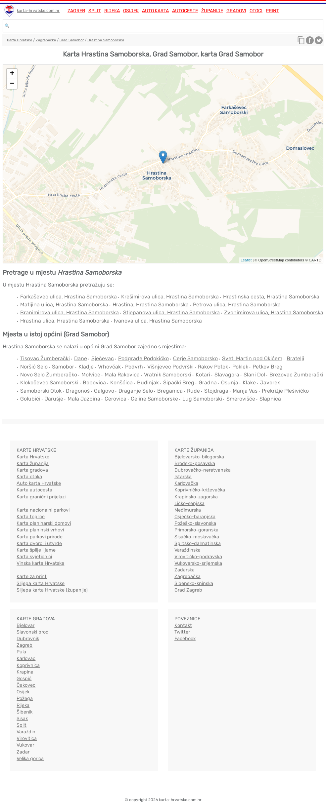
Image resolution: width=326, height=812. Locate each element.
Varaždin (26, 732)
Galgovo (104, 391)
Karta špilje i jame (36, 550)
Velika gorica (30, 758)
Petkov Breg (268, 367)
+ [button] (12, 74)
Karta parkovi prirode (40, 537)
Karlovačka (186, 483)
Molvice (90, 374)
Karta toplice (31, 517)
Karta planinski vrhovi (40, 530)
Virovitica (27, 738)
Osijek (131, 11)
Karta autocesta (34, 490)
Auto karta (155, 11)
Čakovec (26, 685)
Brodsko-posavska (194, 463)
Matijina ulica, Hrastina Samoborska (64, 304)
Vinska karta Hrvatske (40, 563)
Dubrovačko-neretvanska (202, 470)
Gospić (24, 678)
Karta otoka (29, 477)
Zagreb (76, 11)
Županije (212, 11)
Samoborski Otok (41, 391)
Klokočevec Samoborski (49, 382)
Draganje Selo (135, 391)
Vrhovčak (109, 367)
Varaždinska (187, 550)
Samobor (63, 367)
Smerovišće (240, 399)
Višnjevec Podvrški (170, 367)
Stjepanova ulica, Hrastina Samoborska (171, 312)
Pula (21, 652)
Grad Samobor (72, 40)
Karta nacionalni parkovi (43, 510)
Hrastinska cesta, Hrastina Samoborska (271, 296)
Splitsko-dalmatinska (197, 543)
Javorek (270, 382)
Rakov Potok (213, 367)
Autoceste (185, 11)
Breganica (170, 391)
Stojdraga (216, 391)
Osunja (229, 382)
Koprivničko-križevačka (199, 490)
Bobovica (94, 382)
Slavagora (226, 374)
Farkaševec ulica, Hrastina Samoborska (68, 296)
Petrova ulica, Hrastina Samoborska (237, 304)
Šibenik (24, 712)
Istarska (183, 477)
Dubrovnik (28, 638)
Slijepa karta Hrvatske (41, 583)
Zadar (23, 752)
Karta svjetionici (34, 557)
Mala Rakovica (122, 374)
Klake (249, 382)
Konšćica (121, 382)
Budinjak (148, 382)
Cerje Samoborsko (195, 358)
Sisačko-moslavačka (196, 537)
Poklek (240, 367)
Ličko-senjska (189, 503)
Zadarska (184, 570)
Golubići (30, 399)
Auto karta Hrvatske (39, 483)
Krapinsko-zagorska (196, 497)
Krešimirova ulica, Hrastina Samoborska (170, 296)
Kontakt (183, 625)
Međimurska (187, 510)
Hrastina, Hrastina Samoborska (151, 304)
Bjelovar (25, 625)
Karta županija (33, 463)
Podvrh (134, 367)
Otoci (256, 11)
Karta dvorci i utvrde (39, 543)
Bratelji (295, 358)
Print (272, 11)
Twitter (182, 632)
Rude (193, 391)
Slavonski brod (33, 632)
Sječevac (102, 358)
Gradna (208, 382)
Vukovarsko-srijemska (198, 563)
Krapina (25, 672)
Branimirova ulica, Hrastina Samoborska (69, 312)
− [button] (12, 84)
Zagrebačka (46, 40)
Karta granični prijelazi (41, 497)
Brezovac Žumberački (296, 374)
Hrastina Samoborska (105, 40)
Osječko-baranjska (194, 517)
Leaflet (246, 260)
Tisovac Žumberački (45, 358)
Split (94, 11)
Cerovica (115, 399)
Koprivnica (28, 665)
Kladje (86, 367)
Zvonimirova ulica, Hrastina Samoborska (273, 312)
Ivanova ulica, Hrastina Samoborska (158, 321)
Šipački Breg (178, 382)
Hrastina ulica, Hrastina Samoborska (65, 321)
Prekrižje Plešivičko (285, 391)
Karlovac (26, 658)
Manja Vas (245, 391)
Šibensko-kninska (193, 583)
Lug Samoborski (202, 399)
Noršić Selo (34, 367)
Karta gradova (32, 470)
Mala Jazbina (84, 399)
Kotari (203, 374)
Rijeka (112, 11)
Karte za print (32, 576)
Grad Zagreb (188, 590)
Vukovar (25, 745)
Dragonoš (78, 391)
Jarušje (54, 399)
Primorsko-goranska (196, 530)
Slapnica (270, 399)
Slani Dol (254, 374)
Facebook (185, 638)
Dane (80, 358)
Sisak (22, 718)
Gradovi (236, 11)
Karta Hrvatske (19, 40)
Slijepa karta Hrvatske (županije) (52, 590)
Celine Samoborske (154, 399)
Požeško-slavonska (195, 523)
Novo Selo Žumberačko (48, 374)
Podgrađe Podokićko (143, 358)
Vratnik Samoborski (167, 374)
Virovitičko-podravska (198, 557)
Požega (25, 698)
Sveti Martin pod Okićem (252, 358)
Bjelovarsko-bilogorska (199, 457)
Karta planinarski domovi (44, 523)
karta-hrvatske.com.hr (38, 10)
